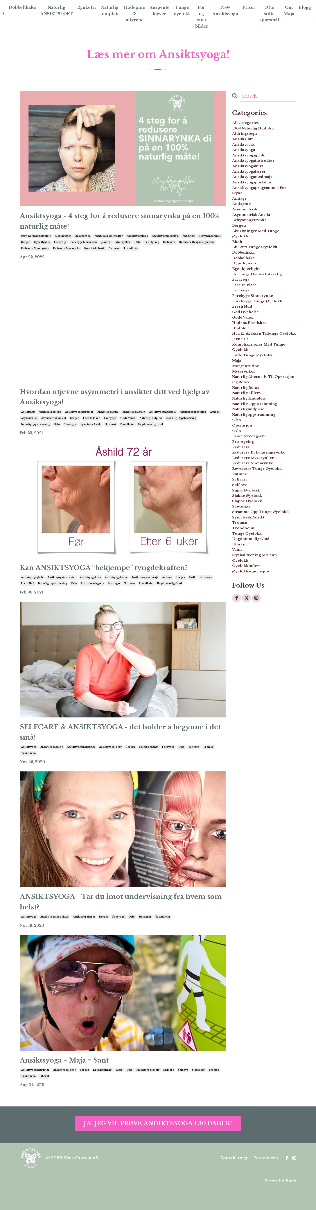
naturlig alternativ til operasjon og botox (260, 497)
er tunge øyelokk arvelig (255, 335)
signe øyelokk (250, 663)
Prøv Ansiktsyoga (226, 10)
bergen (25, 247)
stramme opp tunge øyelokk (259, 696)
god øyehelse (249, 398)
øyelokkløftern (251, 773)
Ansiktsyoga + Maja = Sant (73, 1082)
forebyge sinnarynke (83, 247)
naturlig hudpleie (151, 427)
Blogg (307, 7)
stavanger (70, 433)
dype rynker (42, 247)
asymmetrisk (29, 427)
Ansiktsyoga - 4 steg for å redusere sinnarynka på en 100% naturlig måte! (121, 223)
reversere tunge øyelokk (253, 629)
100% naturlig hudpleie (36, 240)
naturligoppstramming (35, 433)
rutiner (242, 641)
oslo (138, 247)
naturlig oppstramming (181, 427)
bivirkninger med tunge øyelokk (263, 276)
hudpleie (243, 420)
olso (238, 552)
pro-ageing (152, 247)
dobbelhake (247, 309)
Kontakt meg (234, 1180)
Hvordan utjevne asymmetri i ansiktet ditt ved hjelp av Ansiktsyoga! (115, 404)
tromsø (114, 253)
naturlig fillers (251, 515)
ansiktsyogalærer (133, 421)
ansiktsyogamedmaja (165, 240)
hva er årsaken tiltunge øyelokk (263, 430)
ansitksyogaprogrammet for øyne (263, 217)
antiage (215, 421)
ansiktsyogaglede (50, 421)
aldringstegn (63, 240)
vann (238, 751)
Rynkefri (85, 7)
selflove (183, 1093)
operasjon (245, 560)
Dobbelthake (20, 7)
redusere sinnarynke (66, 253)
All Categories (250, 125)
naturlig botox (250, 508)
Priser (250, 7)
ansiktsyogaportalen (193, 421)
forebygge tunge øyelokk (254, 379)
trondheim (131, 253)
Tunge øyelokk (182, 10)
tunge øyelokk (251, 729)
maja (119, 1093)
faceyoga (60, 247)
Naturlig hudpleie (109, 10)
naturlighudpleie (253, 538)
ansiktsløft (28, 421)
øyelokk (242, 766)
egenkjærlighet (148, 763)
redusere (169, 247)
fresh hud (27, 595)
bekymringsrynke (210, 240)
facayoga (205, 589)
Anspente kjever (159, 10)
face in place (91, 427)
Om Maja (291, 10)
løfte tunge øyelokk (259, 464)
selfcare (194, 763)
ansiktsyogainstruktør (109, 240)
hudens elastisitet (254, 412)
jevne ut (106, 247)
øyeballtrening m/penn (262, 759)
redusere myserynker (35, 253)
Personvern (265, 1180)
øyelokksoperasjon (256, 781)
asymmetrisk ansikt (53, 427)
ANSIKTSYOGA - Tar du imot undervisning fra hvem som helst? (119, 920)
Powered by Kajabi (280, 1203)
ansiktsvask (246, 154)
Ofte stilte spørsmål (271, 14)
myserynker (123, 247)
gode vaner (128, 427)
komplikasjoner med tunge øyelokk (258, 453)
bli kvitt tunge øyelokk (262, 295)
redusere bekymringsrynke (196, 247)
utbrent (44, 1099)
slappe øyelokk (251, 678)
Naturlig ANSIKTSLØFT (55, 10)
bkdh (192, 589)
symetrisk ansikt (94, 253)
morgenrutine (250, 479)
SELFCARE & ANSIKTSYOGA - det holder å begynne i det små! (112, 746)
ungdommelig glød (150, 433)
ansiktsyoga (83, 240)
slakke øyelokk (251, 670)
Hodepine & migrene (134, 14)
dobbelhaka (247, 302)
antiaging (189, 240)
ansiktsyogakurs (137, 240)
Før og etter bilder (202, 17)
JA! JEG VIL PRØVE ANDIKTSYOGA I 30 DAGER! (158, 1146)
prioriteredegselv (92, 595)
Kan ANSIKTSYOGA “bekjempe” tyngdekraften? (121, 578)
